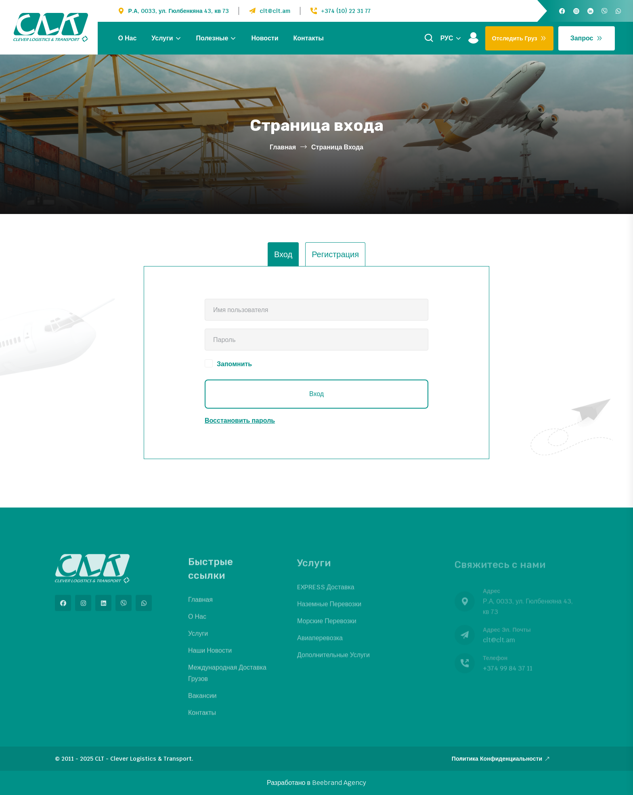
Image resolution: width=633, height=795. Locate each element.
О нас (127, 38)
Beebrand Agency (339, 782)
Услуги (162, 38)
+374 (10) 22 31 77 (346, 11)
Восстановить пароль (240, 420)
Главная (283, 147)
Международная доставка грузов (227, 678)
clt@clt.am (275, 11)
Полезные (212, 38)
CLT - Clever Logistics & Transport (143, 758)
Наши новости (210, 655)
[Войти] (473, 38)
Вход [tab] (283, 254)
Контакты (308, 38)
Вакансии (202, 700)
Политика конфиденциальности (501, 758)
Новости (264, 38)
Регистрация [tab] (335, 254)
